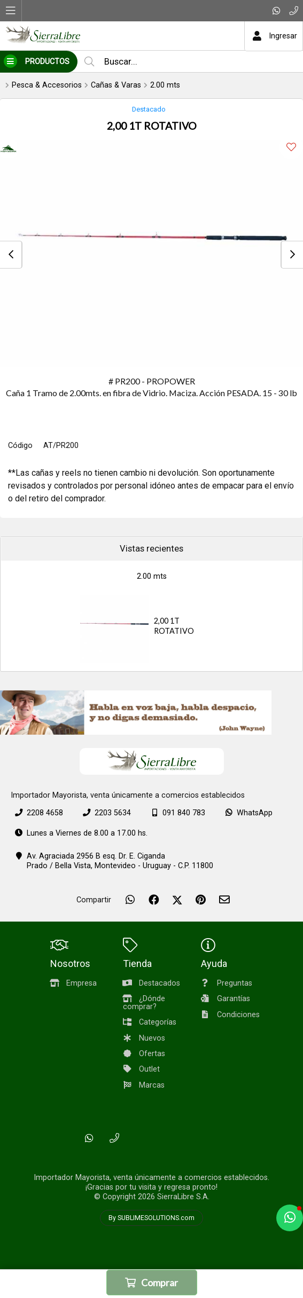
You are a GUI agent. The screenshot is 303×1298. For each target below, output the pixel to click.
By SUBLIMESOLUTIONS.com (151, 1218)
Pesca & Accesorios (47, 85)
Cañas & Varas (116, 85)
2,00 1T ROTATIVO (174, 625)
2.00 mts (165, 85)
